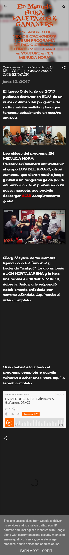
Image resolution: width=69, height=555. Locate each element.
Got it (47, 551)
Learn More (28, 551)
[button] (64, 68)
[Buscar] (64, 7)
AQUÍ (26, 196)
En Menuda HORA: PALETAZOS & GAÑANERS (35, 15)
